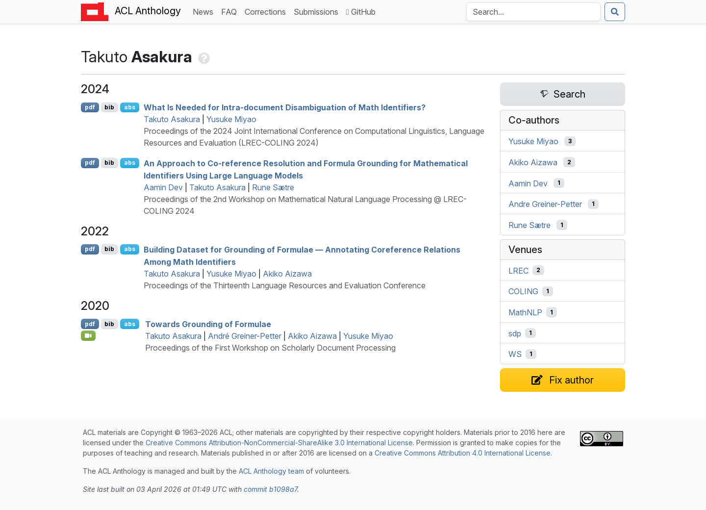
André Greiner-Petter (244, 336)
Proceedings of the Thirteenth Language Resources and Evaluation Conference (285, 285)
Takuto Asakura (172, 119)
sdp (514, 333)
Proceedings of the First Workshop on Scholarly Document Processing (270, 348)
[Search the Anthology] (533, 11)
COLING (523, 291)
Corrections (267, 11)
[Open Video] (88, 335)
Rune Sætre (273, 187)
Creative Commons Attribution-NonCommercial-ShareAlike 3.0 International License (279, 442)
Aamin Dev (163, 187)
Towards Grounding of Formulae (208, 324)
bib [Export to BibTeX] (109, 107)
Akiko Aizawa (287, 274)
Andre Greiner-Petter (545, 204)
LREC (518, 270)
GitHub (361, 12)
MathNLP (525, 312)
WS (515, 354)
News (205, 11)
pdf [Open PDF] (90, 107)
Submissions (318, 11)
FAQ (231, 11)
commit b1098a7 (270, 489)
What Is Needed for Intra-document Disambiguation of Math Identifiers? (285, 107)
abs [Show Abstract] (129, 107)
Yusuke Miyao (231, 119)
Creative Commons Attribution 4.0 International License (463, 453)
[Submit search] (615, 11)
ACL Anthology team (271, 471)
